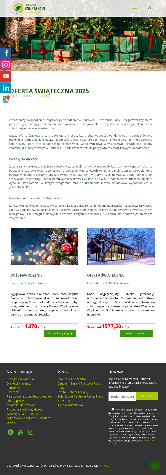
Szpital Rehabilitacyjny (72, 392)
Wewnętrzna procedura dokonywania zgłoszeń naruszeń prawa (29, 418)
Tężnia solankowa (70, 405)
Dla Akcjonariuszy (18, 383)
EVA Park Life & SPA (71, 379)
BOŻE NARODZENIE (26, 275)
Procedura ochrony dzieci (24, 409)
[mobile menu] (134, 8)
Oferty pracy (15, 401)
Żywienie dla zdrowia (20, 405)
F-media (105, 465)
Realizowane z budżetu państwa (29, 396)
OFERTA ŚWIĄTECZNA (105, 275)
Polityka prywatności (20, 379)
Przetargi (12, 392)
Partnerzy (13, 388)
